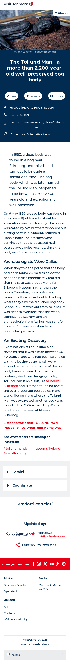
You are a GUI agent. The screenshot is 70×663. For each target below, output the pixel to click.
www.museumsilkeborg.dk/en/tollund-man (38, 125)
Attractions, (18, 134)
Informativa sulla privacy (35, 644)
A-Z (6, 607)
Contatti (9, 613)
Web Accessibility (15, 619)
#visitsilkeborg (15, 453)
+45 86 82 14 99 (20, 115)
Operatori (10, 591)
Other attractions (38, 134)
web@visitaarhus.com (51, 535)
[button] (51, 4)
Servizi (15, 472)
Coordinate (19, 485)
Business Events (15, 585)
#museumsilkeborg (45, 448)
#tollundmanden (17, 448)
